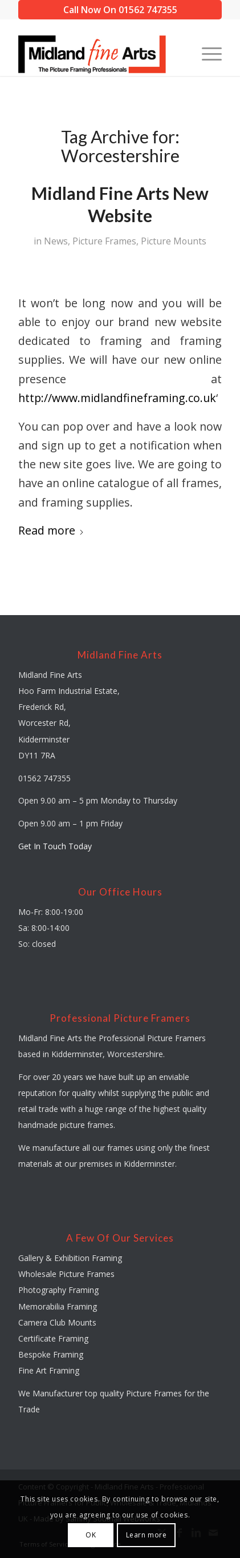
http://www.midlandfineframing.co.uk (117, 397)
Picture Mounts (173, 241)
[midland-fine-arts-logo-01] (99, 53)
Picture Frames (104, 241)
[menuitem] (206, 53)
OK (91, 1535)
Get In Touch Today (55, 846)
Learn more (146, 1535)
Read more (51, 530)
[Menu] (206, 53)
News (56, 241)
